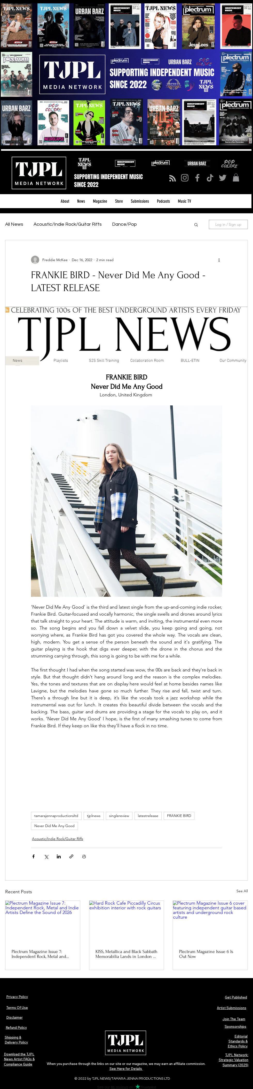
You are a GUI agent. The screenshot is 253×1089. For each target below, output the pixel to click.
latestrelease (148, 815)
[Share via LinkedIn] (58, 856)
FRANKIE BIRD (179, 815)
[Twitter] (223, 178)
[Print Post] (84, 856)
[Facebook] (197, 178)
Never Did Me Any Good (54, 825)
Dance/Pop (124, 224)
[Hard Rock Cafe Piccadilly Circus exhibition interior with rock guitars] (126, 922)
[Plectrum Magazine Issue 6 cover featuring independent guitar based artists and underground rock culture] (210, 922)
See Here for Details (126, 1069)
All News (14, 224)
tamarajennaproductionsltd (56, 815)
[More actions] (219, 260)
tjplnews (93, 815)
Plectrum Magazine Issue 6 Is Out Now (206, 954)
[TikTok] (210, 178)
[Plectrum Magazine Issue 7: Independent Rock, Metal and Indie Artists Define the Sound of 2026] (42, 922)
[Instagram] (185, 178)
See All (242, 891)
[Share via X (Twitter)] (46, 856)
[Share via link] (71, 856)
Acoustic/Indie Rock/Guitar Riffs (68, 224)
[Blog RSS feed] (172, 178)
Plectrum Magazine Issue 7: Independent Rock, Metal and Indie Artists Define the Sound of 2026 (40, 954)
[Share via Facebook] (33, 856)
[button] (236, 177)
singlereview (119, 815)
